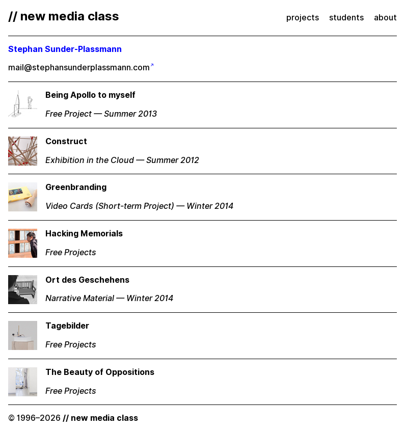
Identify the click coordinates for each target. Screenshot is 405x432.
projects (302, 17)
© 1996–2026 (73, 418)
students (346, 17)
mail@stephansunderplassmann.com (79, 67)
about (385, 17)
